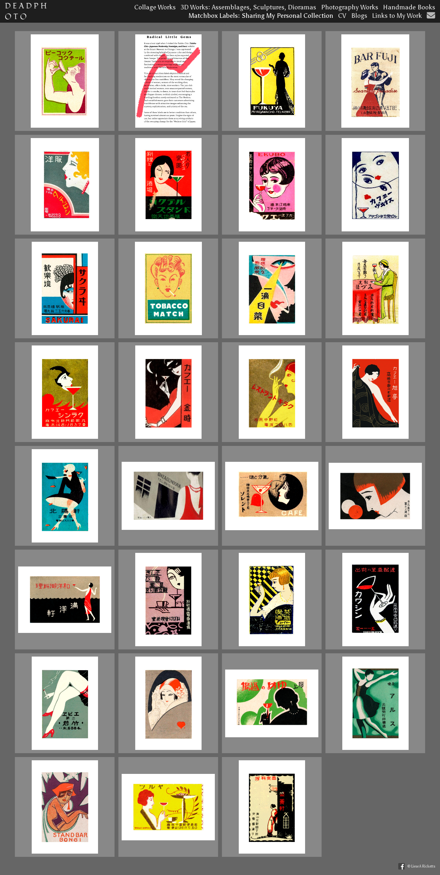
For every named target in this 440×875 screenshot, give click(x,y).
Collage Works (155, 7)
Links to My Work (397, 15)
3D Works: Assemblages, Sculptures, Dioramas (248, 7)
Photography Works (349, 7)
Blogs (359, 15)
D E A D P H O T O (26, 11)
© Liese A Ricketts (421, 866)
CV (342, 15)
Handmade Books (409, 7)
